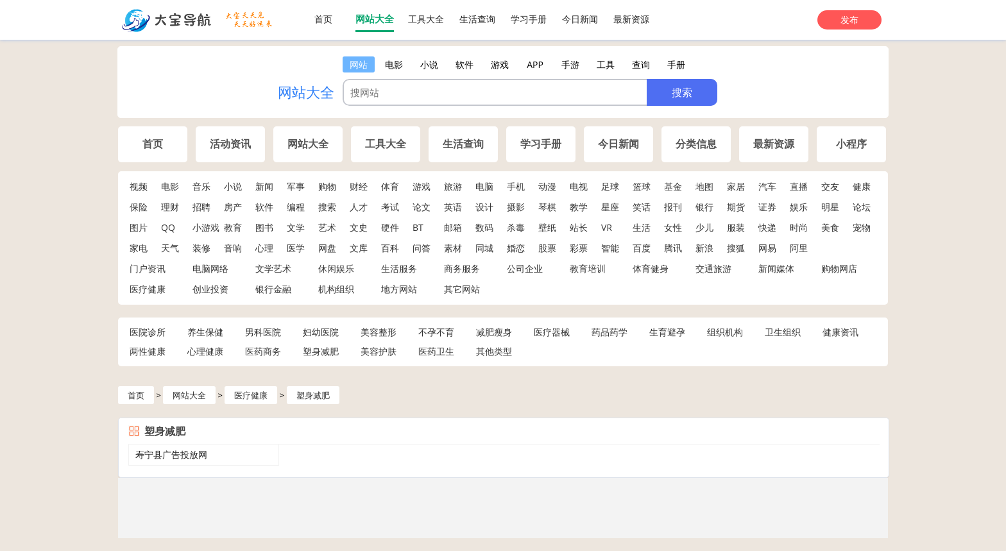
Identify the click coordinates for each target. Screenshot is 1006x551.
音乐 (201, 186)
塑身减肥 (321, 351)
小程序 (851, 144)
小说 (233, 186)
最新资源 (631, 19)
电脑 (484, 186)
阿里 (799, 248)
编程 (296, 207)
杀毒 (516, 227)
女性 (673, 227)
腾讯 (673, 248)
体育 (390, 186)
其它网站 (462, 289)
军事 (296, 186)
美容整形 (378, 332)
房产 (233, 207)
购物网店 (839, 268)
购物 (327, 186)
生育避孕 (667, 332)
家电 (139, 248)
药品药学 (609, 332)
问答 (422, 248)
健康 (862, 186)
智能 (610, 248)
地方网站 (399, 289)
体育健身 (651, 268)
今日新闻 (580, 19)
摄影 (516, 207)
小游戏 (205, 227)
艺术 (327, 227)
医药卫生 (436, 351)
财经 (359, 186)
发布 (849, 19)
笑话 (642, 207)
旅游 (453, 186)
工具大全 (426, 19)
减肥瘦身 (494, 332)
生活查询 (477, 19)
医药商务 (263, 351)
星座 (610, 207)
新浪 (704, 248)
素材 (453, 248)
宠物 (862, 227)
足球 (610, 186)
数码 (484, 227)
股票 (547, 248)
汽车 (767, 186)
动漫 (547, 186)
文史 (359, 227)
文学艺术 (273, 268)
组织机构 (725, 332)
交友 (830, 186)
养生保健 (205, 332)
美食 (830, 227)
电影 (170, 186)
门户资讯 (148, 268)
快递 (767, 227)
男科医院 (263, 332)
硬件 (390, 227)
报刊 (673, 207)
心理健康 (205, 351)
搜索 (327, 207)
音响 (233, 248)
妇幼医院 (321, 332)
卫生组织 (783, 332)
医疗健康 (148, 289)
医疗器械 (552, 332)
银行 (704, 207)
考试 (390, 207)
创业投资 (210, 289)
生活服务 (399, 268)
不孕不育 (436, 332)
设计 (484, 207)
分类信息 (696, 144)
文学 (296, 227)
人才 (359, 207)
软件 (264, 207)
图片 (139, 227)
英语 (453, 207)
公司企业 (525, 268)
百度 (642, 248)
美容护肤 (378, 351)
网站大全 (374, 18)
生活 (642, 227)
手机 (516, 186)
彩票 (579, 248)
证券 (767, 207)
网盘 (327, 248)
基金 (673, 186)
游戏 (422, 186)
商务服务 (462, 268)
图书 (264, 227)
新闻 (264, 186)
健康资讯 (840, 332)
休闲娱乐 (336, 268)
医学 (296, 248)
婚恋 (516, 248)
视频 (139, 186)
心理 (264, 248)
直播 (799, 186)
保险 (139, 207)
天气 (170, 248)
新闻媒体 (776, 268)
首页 (323, 19)
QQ (168, 227)
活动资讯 (230, 144)
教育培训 (588, 268)
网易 (767, 248)
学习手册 (529, 19)
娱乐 (799, 207)
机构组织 (336, 289)
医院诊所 (148, 332)
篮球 (642, 186)
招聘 (201, 207)
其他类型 (494, 351)
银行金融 (273, 289)
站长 (579, 227)
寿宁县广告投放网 (171, 454)
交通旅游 (713, 268)
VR (606, 227)
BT (418, 227)
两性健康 (148, 351)
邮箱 (453, 227)
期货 (736, 207)
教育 (233, 227)
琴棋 (547, 207)
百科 (390, 248)
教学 (579, 207)
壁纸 (547, 227)
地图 (704, 186)
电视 (579, 186)
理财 (170, 207)
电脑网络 (210, 268)
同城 (484, 248)
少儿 (704, 227)
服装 (736, 227)
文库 (359, 248)
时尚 (799, 227)
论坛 (862, 207)
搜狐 (736, 248)
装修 (201, 248)
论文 (422, 207)
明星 (830, 207)
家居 (736, 186)
